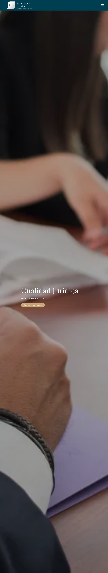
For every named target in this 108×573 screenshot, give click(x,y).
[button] (102, 5)
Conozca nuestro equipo (33, 305)
